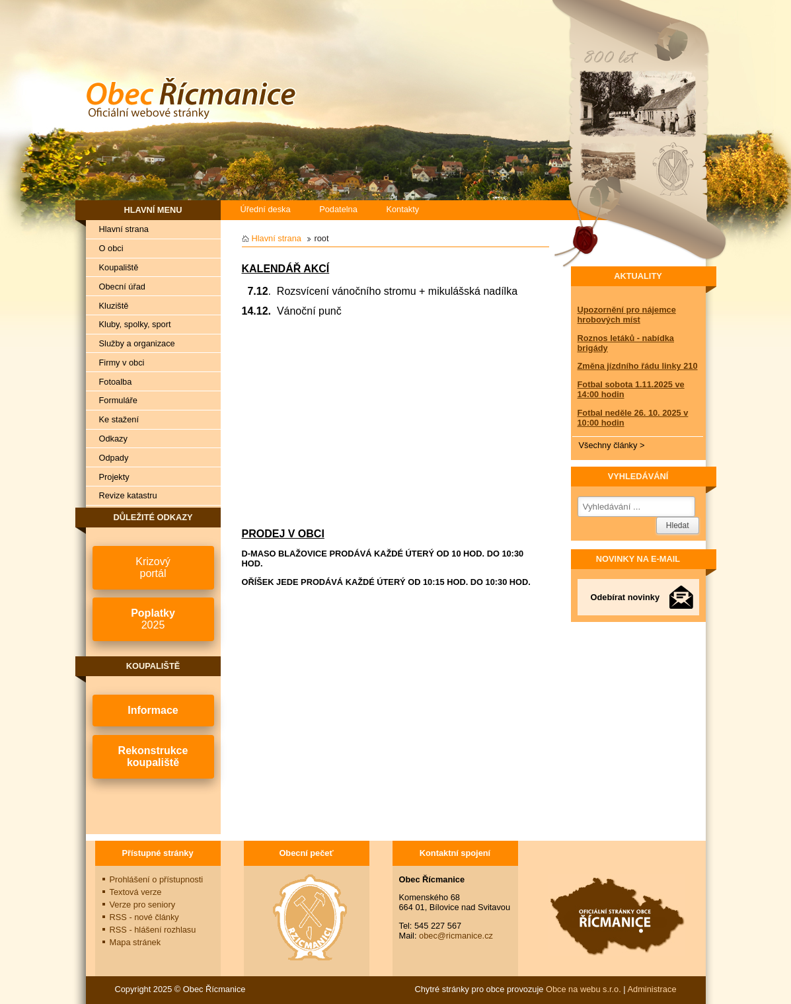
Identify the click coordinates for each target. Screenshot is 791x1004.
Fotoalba (115, 382)
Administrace (652, 989)
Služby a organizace (137, 343)
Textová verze (136, 892)
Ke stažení (119, 419)
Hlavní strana (124, 229)
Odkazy (113, 439)
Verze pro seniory (143, 904)
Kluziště (114, 306)
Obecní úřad (122, 286)
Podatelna (338, 209)
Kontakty (402, 209)
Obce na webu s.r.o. (583, 989)
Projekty (114, 477)
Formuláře (118, 400)
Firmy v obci (122, 362)
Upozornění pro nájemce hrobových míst (627, 315)
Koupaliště (119, 267)
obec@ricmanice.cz (456, 936)
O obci (111, 248)
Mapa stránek (135, 942)
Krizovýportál (152, 567)
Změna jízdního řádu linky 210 (638, 366)
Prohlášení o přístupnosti (157, 879)
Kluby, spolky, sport (135, 324)
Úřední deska (266, 209)
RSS (144, 917)
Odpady (114, 458)
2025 (153, 619)
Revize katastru (128, 495)
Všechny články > (612, 445)
